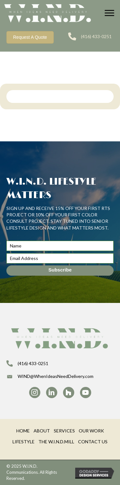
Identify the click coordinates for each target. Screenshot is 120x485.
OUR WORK (91, 430)
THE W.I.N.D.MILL (56, 441)
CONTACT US (93, 441)
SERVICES (64, 430)
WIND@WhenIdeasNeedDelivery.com (55, 376)
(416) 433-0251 (96, 36)
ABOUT (42, 430)
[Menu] (109, 13)
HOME (23, 430)
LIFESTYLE (23, 441)
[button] (60, 270)
